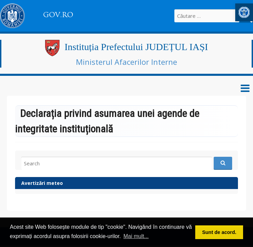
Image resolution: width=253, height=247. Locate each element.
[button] (244, 12)
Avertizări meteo (42, 183)
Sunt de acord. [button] (219, 232)
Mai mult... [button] (136, 236)
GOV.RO (58, 14)
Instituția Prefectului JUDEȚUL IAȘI (136, 47)
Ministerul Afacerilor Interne (126, 62)
